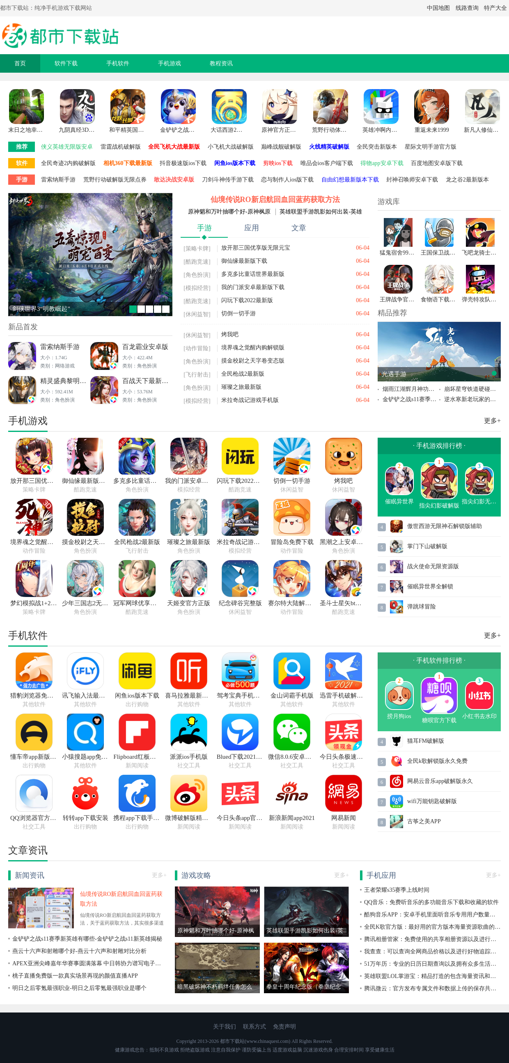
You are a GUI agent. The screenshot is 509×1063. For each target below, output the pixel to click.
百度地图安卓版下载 (437, 163)
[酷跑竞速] (196, 262)
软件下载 (66, 63)
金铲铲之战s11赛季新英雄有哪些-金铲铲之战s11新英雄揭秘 (411, 399)
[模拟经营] (196, 288)
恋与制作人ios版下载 (287, 180)
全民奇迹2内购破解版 (68, 163)
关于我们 (224, 1027)
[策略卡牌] (196, 249)
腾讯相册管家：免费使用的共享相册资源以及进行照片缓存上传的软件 (432, 939)
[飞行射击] (196, 375)
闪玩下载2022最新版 (247, 300)
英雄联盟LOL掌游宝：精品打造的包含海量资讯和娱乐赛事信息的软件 (432, 976)
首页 (20, 63)
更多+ (492, 420)
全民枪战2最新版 (242, 374)
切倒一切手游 (238, 313)
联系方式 (254, 1027)
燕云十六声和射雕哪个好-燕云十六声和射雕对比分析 (79, 951)
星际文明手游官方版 (430, 147)
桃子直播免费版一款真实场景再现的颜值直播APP (75, 976)
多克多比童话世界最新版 (252, 274)
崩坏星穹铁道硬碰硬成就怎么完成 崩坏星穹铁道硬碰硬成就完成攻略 (472, 389)
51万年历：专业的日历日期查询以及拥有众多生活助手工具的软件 (432, 964)
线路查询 (467, 8)
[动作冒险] (196, 348)
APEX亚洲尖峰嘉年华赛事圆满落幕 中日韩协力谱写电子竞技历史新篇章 (89, 963)
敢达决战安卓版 (174, 180)
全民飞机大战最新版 (174, 147)
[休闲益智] (196, 314)
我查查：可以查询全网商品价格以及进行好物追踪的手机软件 (432, 951)
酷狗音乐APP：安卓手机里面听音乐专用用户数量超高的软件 (432, 914)
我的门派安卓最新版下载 (252, 287)
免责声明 (284, 1027)
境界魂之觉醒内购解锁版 (252, 347)
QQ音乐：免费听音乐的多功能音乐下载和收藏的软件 (431, 902)
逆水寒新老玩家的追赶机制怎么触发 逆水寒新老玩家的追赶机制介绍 (472, 399)
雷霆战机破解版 (121, 147)
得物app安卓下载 (381, 163)
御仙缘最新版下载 (244, 261)
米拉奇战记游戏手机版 (250, 400)
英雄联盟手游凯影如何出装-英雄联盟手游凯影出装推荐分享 (321, 212)
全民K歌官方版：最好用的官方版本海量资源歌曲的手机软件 (432, 927)
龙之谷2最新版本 (467, 180)
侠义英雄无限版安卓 (67, 147)
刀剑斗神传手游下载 (228, 180)
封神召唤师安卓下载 (412, 180)
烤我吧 (229, 334)
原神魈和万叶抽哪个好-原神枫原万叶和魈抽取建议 (229, 212)
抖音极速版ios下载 (183, 163)
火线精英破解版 (329, 147)
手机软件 (117, 63)
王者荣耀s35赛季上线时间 (396, 890)
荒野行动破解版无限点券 (115, 180)
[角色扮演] (196, 275)
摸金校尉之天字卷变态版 (252, 361)
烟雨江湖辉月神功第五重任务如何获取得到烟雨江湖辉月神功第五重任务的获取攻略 (411, 389)
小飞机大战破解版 (231, 147)
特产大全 (495, 8)
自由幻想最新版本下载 (350, 180)
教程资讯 (221, 63)
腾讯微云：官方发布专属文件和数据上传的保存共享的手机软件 (432, 988)
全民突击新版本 (377, 147)
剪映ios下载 (278, 163)
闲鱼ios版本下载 (234, 163)
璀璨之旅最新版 (241, 387)
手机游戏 (169, 63)
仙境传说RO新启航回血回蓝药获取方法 (275, 199)
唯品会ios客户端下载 (326, 163)
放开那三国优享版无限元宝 (255, 248)
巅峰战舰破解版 (281, 147)
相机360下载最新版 (127, 163)
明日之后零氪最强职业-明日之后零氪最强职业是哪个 (79, 988)
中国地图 (438, 8)
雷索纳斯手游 (58, 180)
